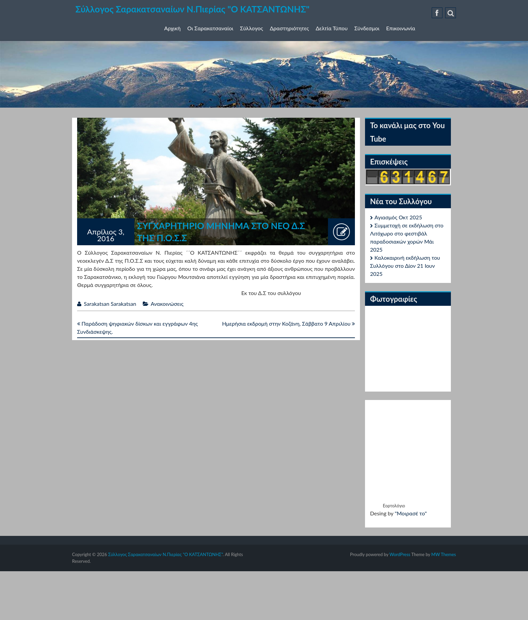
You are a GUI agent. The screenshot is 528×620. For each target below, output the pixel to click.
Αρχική (172, 28)
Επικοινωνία (400, 28)
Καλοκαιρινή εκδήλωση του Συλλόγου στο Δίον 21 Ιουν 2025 (405, 265)
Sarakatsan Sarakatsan (110, 303)
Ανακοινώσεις (167, 303)
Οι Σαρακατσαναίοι (210, 28)
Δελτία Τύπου (332, 28)
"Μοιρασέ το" (411, 513)
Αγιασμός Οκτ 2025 (398, 217)
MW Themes (443, 554)
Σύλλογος (251, 28)
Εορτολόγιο (394, 505)
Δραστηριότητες (289, 28)
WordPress (399, 554)
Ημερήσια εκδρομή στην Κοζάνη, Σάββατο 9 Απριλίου (288, 323)
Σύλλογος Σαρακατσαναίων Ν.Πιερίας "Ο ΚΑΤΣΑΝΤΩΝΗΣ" (192, 9)
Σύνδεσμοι (366, 28)
